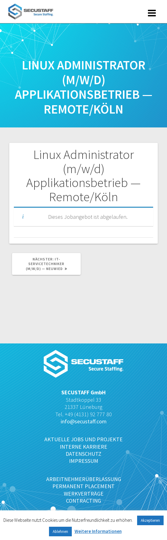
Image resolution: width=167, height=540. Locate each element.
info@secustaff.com (84, 421)
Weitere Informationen (98, 531)
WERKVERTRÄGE (84, 493)
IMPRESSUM (83, 460)
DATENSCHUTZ (83, 453)
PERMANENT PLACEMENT (83, 486)
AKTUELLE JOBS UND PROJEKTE (83, 439)
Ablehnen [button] (60, 531)
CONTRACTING (83, 500)
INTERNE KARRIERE (83, 446)
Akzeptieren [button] (150, 520)
